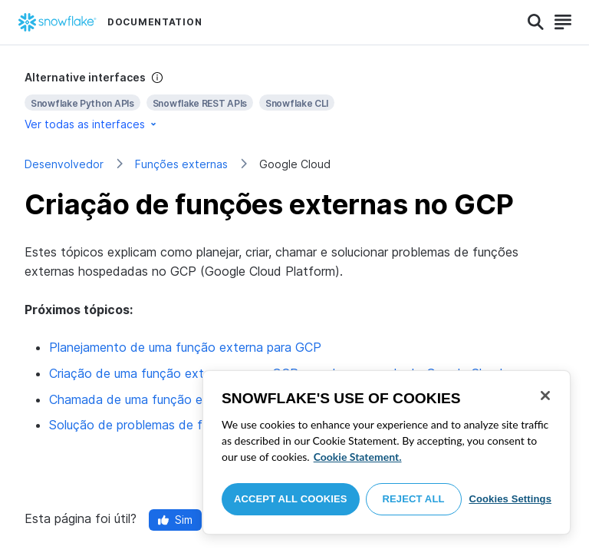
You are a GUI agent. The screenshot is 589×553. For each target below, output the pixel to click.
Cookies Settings (510, 499)
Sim (175, 519)
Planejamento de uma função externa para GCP (185, 347)
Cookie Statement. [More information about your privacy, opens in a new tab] (358, 456)
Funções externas (181, 164)
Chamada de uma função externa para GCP (173, 399)
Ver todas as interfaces (92, 124)
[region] (386, 452)
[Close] (545, 395)
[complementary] (294, 101)
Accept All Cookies (290, 499)
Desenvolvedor (64, 164)
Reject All (414, 499)
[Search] (535, 22)
